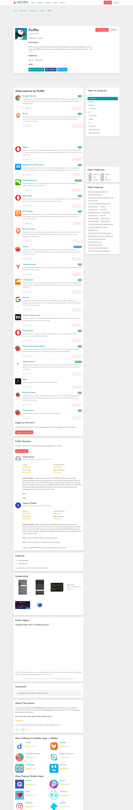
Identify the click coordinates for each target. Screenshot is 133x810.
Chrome (26, 297)
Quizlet (28, 781)
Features (91, 105)
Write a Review (102, 30)
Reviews (91, 102)
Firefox (26, 246)
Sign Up (107, 3)
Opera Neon (28, 330)
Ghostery (63, 765)
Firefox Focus (28, 410)
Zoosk (27, 792)
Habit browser (29, 361)
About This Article (94, 130)
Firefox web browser (32, 315)
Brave (25, 113)
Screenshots (93, 116)
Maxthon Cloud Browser (33, 165)
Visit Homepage (37, 70)
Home (33, 3)
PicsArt (62, 781)
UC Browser (28, 211)
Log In (116, 3)
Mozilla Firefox (29, 392)
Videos (91, 119)
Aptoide (63, 743)
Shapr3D (63, 803)
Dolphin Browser (30, 180)
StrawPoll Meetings (32, 754)
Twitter (63, 70)
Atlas (25, 379)
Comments (92, 126)
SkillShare (63, 792)
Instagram (29, 803)
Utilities (42, 11)
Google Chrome (29, 96)
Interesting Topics (94, 133)
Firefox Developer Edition (34, 346)
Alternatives (93, 99)
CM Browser (28, 280)
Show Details (77, 108)
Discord (62, 3)
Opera (25, 147)
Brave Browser (29, 229)
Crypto (55, 3)
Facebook (52, 70)
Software (40, 3)
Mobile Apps (33, 11)
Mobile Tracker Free (67, 754)
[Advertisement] (66, 18)
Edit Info (113, 30)
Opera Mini (27, 196)
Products (48, 3)
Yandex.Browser (29, 264)
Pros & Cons (93, 109)
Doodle (28, 743)
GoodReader (30, 765)
